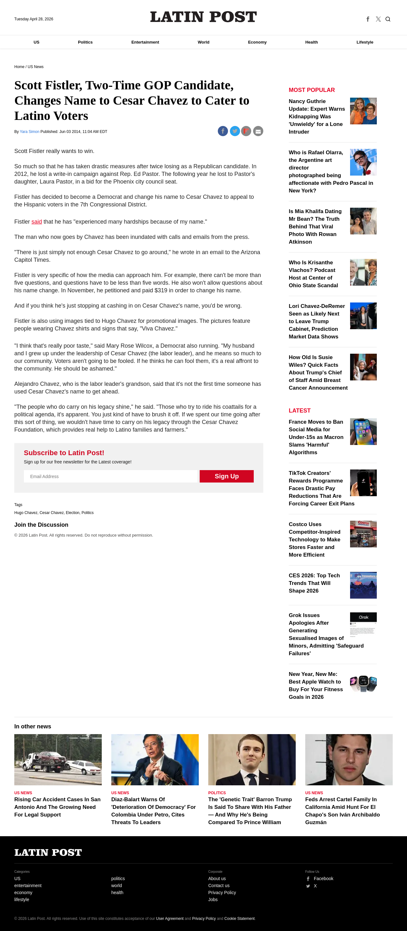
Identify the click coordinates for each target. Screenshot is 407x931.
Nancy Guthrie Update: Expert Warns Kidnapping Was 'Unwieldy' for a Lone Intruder (317, 116)
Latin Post (203, 16)
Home (19, 67)
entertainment (28, 885)
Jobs (213, 899)
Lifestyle (365, 42)
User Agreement (170, 918)
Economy (257, 42)
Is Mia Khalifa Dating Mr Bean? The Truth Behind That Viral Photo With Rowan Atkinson (315, 226)
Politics (85, 42)
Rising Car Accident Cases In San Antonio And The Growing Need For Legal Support (57, 807)
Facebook (323, 878)
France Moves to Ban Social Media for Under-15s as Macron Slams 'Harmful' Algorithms (316, 437)
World (204, 42)
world (116, 885)
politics (118, 878)
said (36, 222)
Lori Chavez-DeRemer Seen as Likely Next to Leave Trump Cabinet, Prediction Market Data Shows (317, 321)
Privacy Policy (222, 892)
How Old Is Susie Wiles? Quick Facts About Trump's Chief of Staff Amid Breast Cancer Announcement (318, 372)
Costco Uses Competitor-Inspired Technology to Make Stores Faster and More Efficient (314, 539)
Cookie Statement (239, 918)
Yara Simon (30, 131)
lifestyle (21, 899)
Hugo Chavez (26, 513)
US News (36, 67)
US (36, 42)
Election (72, 513)
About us (217, 878)
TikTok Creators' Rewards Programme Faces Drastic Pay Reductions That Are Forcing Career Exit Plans (322, 488)
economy (23, 892)
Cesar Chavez (51, 513)
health (117, 892)
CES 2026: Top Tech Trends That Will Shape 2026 (314, 583)
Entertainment (145, 42)
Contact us (219, 885)
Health (311, 42)
